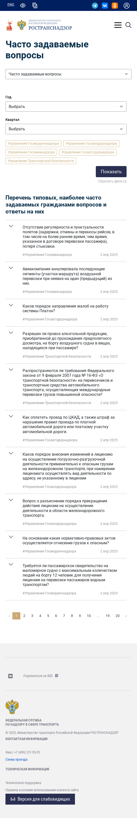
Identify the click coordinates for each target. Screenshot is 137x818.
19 (108, 616)
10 (89, 616)
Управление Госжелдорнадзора (91, 143)
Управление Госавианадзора (31, 152)
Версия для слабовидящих (40, 799)
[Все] (66, 106)
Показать (111, 171)
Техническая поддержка (23, 783)
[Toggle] (118, 25)
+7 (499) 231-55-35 (27, 752)
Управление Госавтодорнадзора (87, 152)
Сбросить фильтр (112, 181)
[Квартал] (66, 129)
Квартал (12, 120)
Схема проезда (16, 759)
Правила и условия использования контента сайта (42, 790)
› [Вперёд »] (126, 616)
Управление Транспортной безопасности (41, 161)
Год (8, 97)
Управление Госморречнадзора (33, 143)
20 (118, 616)
